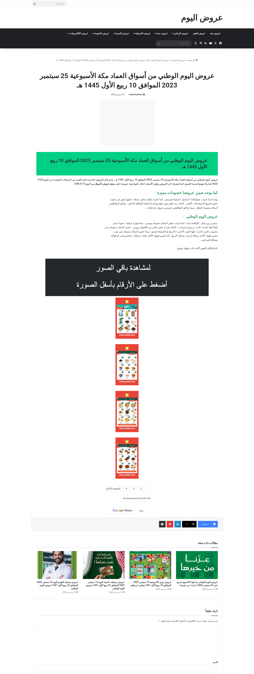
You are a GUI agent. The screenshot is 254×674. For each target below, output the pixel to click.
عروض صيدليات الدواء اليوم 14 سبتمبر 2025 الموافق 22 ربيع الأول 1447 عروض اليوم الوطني (105, 585)
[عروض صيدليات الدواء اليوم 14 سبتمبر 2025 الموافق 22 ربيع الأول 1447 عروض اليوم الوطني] (104, 565)
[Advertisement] (127, 123)
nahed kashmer (135, 94)
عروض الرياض (181, 33)
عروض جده (162, 33)
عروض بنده (215, 33)
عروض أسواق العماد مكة (158, 60)
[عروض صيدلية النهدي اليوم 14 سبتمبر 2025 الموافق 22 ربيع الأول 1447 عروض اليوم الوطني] (57, 565)
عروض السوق (102, 183)
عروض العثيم (199, 33)
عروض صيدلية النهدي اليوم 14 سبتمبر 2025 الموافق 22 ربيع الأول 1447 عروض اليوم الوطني (57, 585)
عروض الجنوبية (101, 33)
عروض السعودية (178, 60)
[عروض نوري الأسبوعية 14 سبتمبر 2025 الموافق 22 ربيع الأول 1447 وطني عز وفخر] (150, 565)
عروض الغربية (122, 33)
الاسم (215, 662)
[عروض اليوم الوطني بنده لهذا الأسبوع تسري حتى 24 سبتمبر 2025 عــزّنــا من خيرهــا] (197, 565)
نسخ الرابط (111, 498)
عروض (180, 248)
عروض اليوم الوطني (114, 67)
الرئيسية (193, 60)
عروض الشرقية (142, 33)
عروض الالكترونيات (79, 33)
